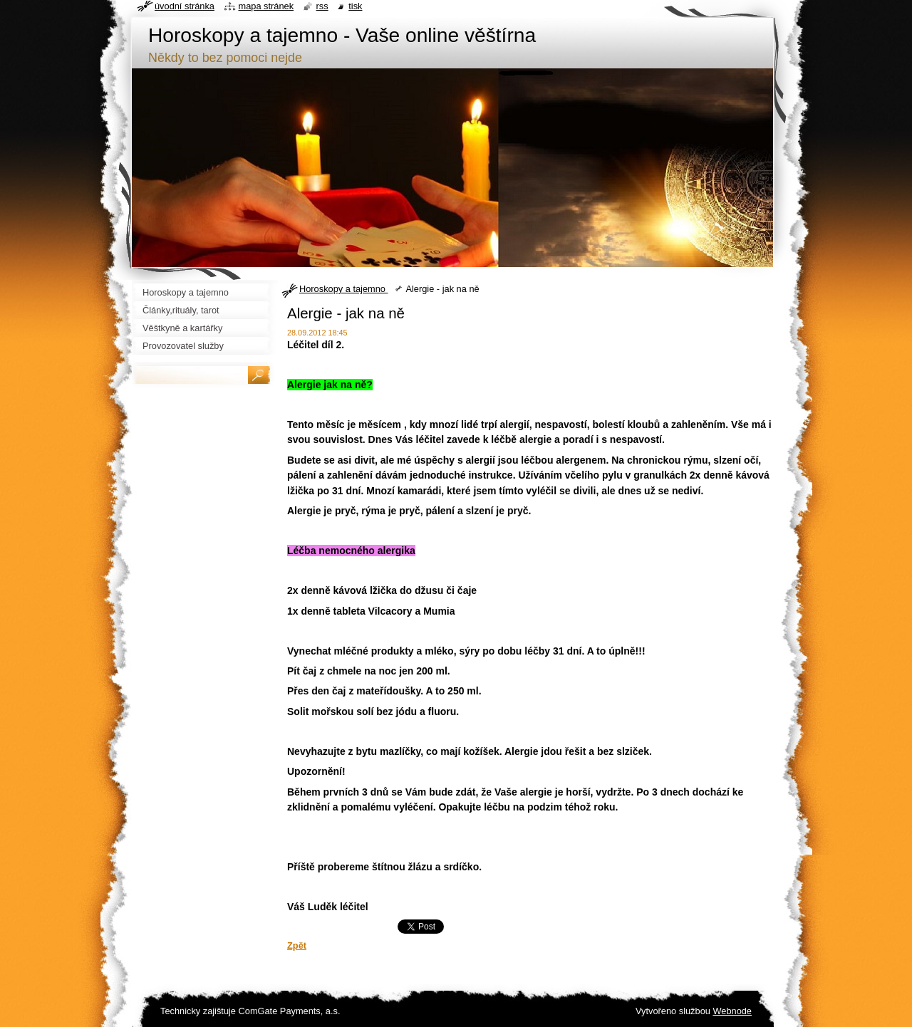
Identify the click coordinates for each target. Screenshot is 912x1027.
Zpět (296, 945)
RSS (322, 6)
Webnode (732, 1011)
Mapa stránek (266, 6)
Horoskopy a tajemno (343, 288)
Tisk (355, 6)
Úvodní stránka (184, 6)
